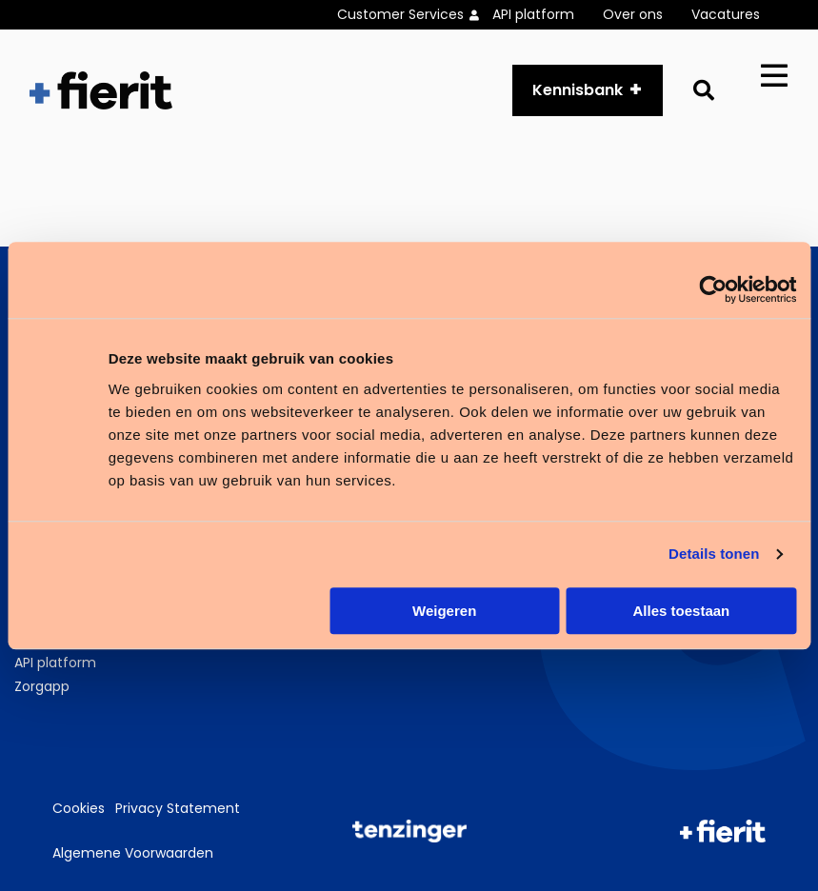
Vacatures (725, 14)
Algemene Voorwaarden (132, 852)
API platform (533, 14)
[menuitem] (414, 15)
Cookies (78, 808)
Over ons (633, 14)
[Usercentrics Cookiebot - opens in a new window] (712, 289)
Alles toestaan (681, 611)
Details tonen (713, 553)
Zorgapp (42, 686)
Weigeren (444, 611)
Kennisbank (577, 90)
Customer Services (400, 14)
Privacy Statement (177, 808)
